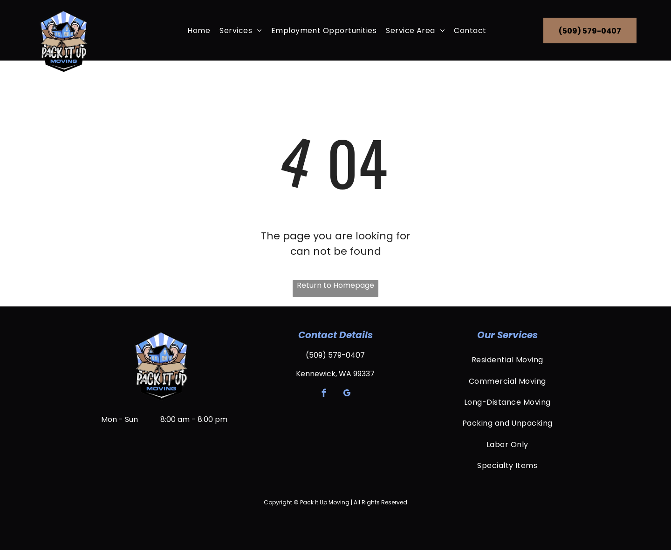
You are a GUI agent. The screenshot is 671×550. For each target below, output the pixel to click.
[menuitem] (199, 30)
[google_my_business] (347, 394)
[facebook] (324, 394)
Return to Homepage (335, 285)
